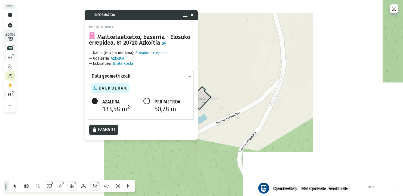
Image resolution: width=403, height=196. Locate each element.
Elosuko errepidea (151, 53)
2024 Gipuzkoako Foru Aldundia (322, 186)
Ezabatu (104, 129)
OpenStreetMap (283, 186)
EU (10, 94)
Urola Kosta (123, 63)
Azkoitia (117, 58)
